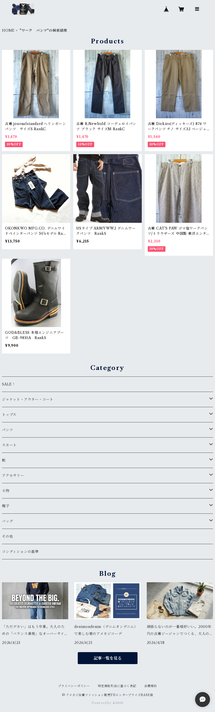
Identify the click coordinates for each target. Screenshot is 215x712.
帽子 (5, 506)
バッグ (7, 521)
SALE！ (9, 384)
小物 (5, 490)
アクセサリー (13, 475)
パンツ (7, 430)
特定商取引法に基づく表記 (117, 686)
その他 (7, 536)
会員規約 (150, 686)
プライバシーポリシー (74, 686)
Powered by (107, 703)
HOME (8, 30)
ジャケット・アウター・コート (27, 399)
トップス (9, 414)
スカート (9, 445)
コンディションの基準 (20, 551)
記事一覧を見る (108, 658)
